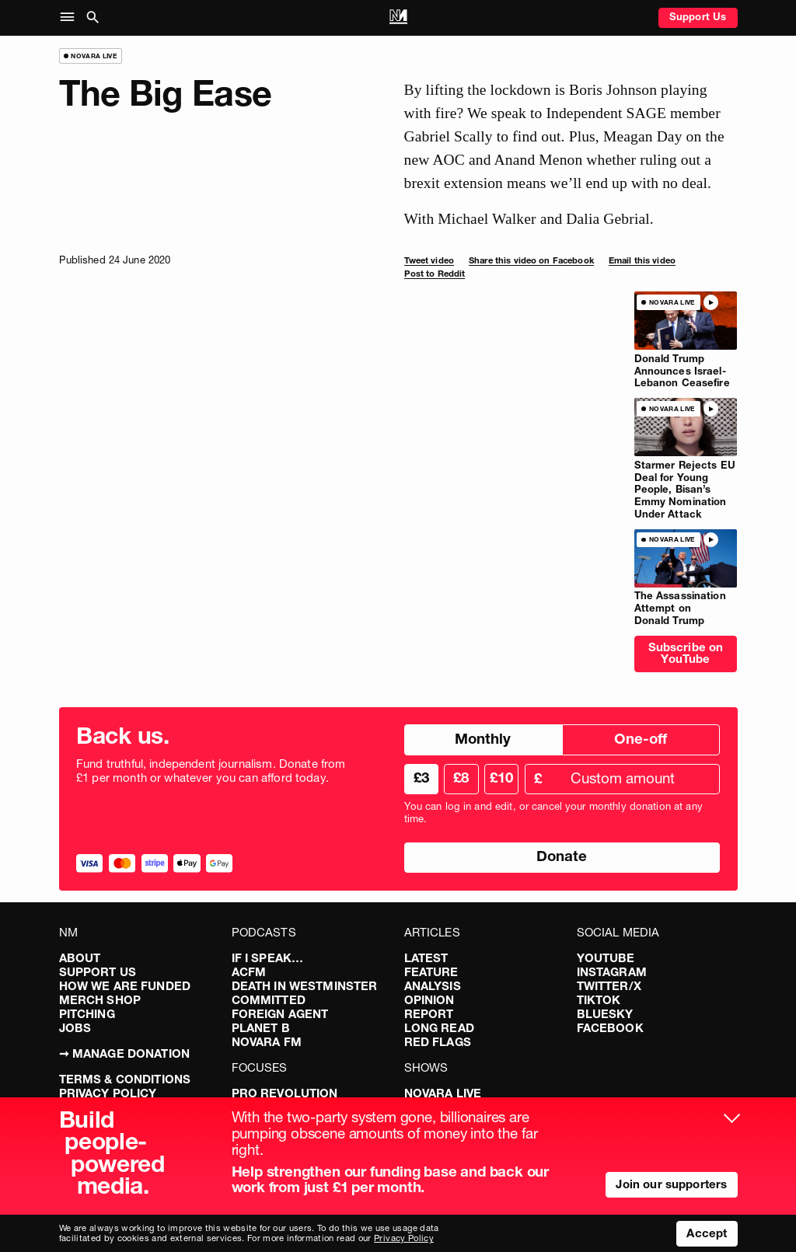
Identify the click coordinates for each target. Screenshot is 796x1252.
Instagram (612, 971)
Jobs (75, 1027)
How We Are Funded (125, 985)
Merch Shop (100, 999)
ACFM (249, 971)
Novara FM (267, 1041)
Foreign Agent (280, 1013)
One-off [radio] (640, 739)
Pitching (87, 1013)
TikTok (599, 999)
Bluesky (605, 1013)
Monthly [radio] (483, 739)
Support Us (698, 16)
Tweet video (429, 260)
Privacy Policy (108, 1093)
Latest (426, 957)
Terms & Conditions (125, 1079)
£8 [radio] (461, 777)
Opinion (429, 999)
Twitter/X (609, 985)
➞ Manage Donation (124, 1053)
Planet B (261, 1027)
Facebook (610, 1027)
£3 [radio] (421, 777)
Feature (431, 971)
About (80, 957)
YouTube (606, 957)
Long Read (439, 1027)
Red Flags (437, 1041)
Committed (268, 999)
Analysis (432, 985)
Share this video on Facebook (531, 260)
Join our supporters (671, 1184)
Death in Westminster (305, 985)
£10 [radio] (501, 777)
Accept (706, 1233)
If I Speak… (268, 957)
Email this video (642, 260)
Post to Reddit (435, 273)
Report (429, 1013)
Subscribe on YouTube (686, 653)
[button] (70, 17)
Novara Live (443, 1093)
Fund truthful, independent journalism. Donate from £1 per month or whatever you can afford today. (211, 771)
